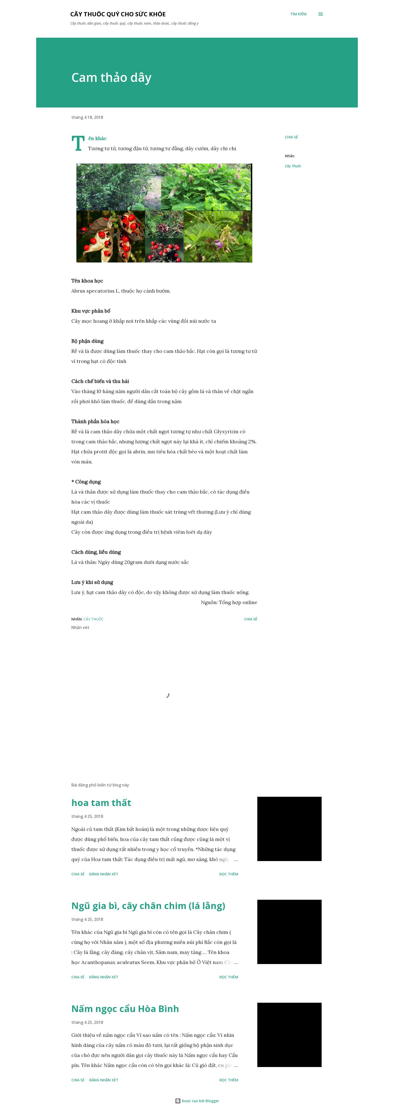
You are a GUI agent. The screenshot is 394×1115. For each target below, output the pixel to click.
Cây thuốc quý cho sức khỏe (118, 14)
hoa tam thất (101, 803)
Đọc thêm (228, 874)
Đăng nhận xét (103, 874)
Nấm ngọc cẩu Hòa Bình (125, 1008)
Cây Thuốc (293, 166)
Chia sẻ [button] (291, 137)
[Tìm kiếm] (298, 14)
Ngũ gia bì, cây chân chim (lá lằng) (148, 905)
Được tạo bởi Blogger (197, 1100)
